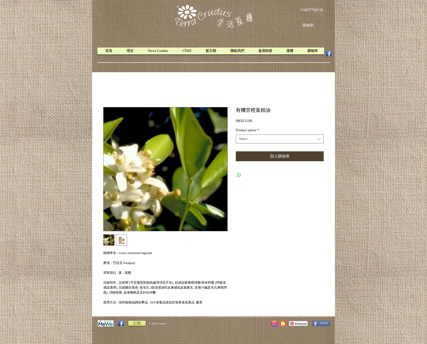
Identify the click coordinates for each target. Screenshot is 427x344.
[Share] (321, 323)
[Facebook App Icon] (329, 53)
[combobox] (280, 139)
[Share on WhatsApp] (239, 175)
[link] (312, 25)
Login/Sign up (311, 9)
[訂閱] (137, 323)
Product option (247, 130)
